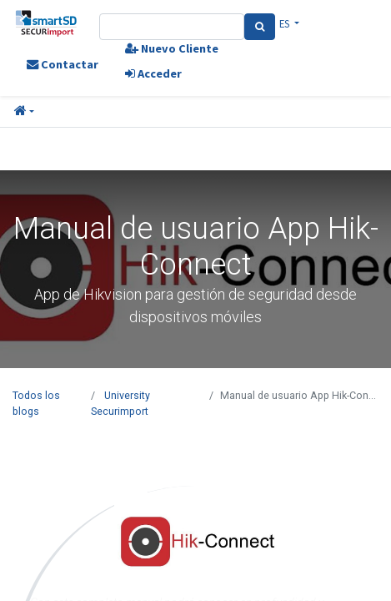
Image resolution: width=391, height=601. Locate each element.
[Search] (259, 26)
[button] (24, 112)
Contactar (62, 64)
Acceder (153, 73)
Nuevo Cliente (171, 48)
